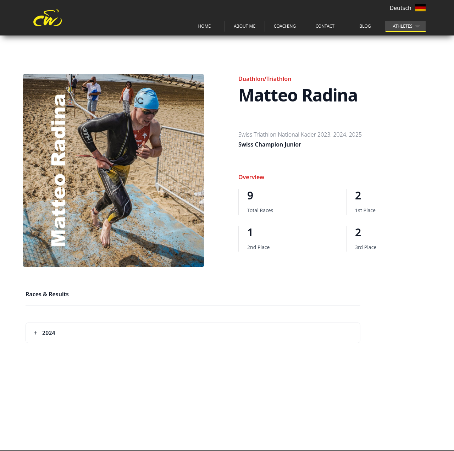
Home (204, 26)
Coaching (285, 26)
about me (244, 26)
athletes (403, 26)
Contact (325, 26)
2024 (44, 333)
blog (365, 26)
